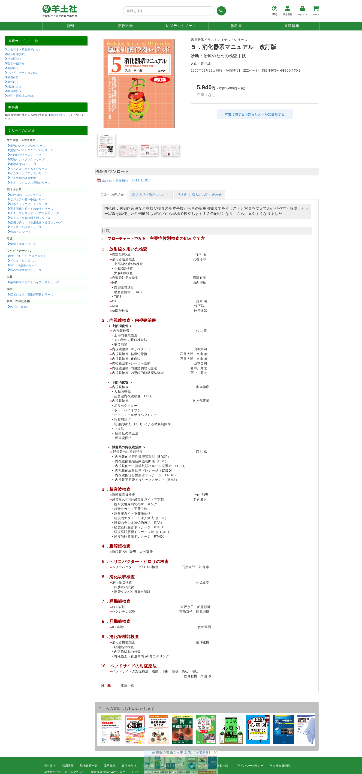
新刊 (70, 26)
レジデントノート (181, 26)
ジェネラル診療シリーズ (26, 227)
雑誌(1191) (14, 86)
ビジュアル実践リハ (23, 260)
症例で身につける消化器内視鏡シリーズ (36, 222)
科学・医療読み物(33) (21, 95)
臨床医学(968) (16, 54)
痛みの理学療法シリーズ (26, 269)
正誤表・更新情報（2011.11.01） (127, 180)
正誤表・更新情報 (172, 765)
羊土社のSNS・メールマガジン (64, 772)
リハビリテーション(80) (22, 72)
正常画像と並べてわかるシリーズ (31, 208)
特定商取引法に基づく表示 (108, 772)
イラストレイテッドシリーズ (28, 173)
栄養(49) (12, 77)
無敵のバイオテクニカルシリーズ (31, 150)
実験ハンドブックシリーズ (27, 159)
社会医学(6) (14, 58)
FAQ (135, 772)
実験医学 (125, 26)
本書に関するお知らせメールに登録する (254, 114)
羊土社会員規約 (280, 765)
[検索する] (220, 10)
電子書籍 (109, 765)
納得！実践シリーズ (23, 243)
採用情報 (68, 765)
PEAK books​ (18, 306)
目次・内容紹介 (112, 194)
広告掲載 (148, 765)
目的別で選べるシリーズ (26, 154)
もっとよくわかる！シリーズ (28, 168)
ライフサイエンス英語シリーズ (30, 182)
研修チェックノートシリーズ (28, 203)
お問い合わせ (152, 772)
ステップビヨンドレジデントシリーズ (34, 213)
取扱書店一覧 (88, 765)
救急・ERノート (20, 231)
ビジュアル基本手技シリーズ (28, 199)
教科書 (236, 26)
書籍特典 (291, 26)
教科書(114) (14, 91)
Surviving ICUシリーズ (25, 194)
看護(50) (12, 67)
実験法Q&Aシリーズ (23, 164)
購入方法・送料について (150, 194)
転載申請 (222, 765)
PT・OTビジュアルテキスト (28, 256)
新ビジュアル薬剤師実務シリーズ (31, 294)
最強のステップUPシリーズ (27, 145)
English (173, 772)
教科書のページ (60, 115)
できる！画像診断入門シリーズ (30, 217)
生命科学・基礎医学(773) (23, 49)
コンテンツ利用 (200, 765)
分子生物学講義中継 (23, 177)
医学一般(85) (15, 63)
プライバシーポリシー (249, 765)
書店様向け (129, 765)
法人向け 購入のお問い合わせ (200, 194)
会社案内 (50, 765)
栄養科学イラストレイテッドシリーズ (34, 282)
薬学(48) (12, 81)
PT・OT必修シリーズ (23, 265)
